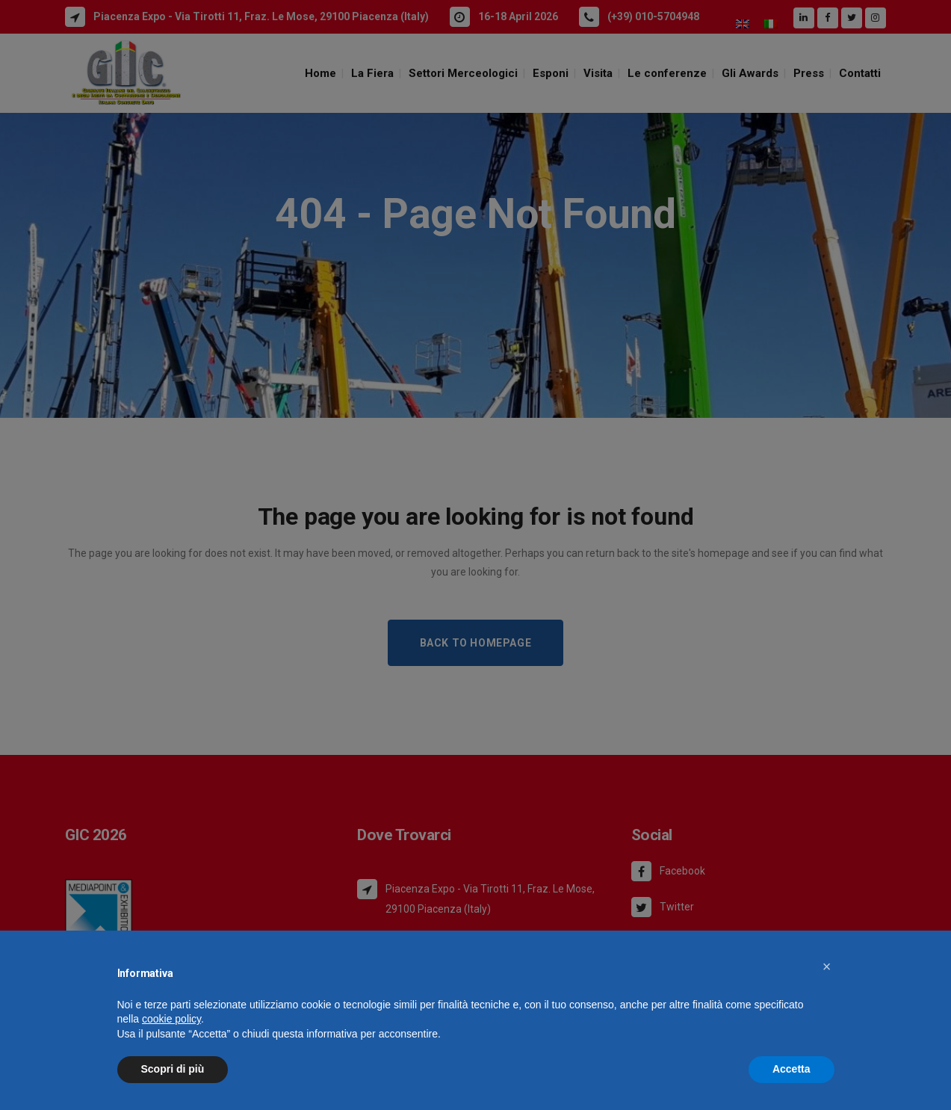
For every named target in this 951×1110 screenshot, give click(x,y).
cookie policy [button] (171, 1019)
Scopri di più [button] (173, 1069)
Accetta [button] (791, 1069)
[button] (827, 966)
